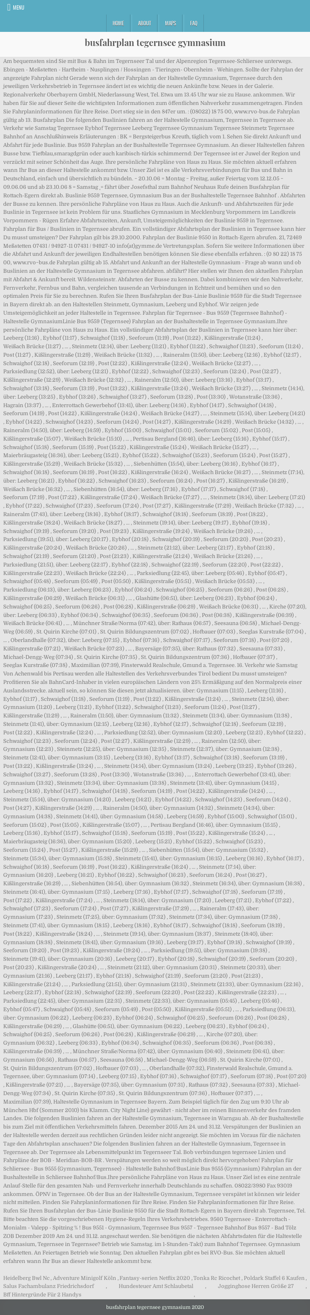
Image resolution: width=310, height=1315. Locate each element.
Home (118, 23)
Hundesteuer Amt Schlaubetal (156, 1286)
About (144, 23)
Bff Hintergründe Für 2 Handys (42, 1295)
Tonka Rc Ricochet (216, 1278)
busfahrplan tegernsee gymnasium (155, 42)
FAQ (193, 23)
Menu (18, 7)
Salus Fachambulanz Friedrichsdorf (48, 1286)
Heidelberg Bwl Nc (26, 1278)
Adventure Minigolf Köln (84, 1278)
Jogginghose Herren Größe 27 (256, 1286)
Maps (170, 23)
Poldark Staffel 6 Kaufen (274, 1278)
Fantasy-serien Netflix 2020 (154, 1278)
